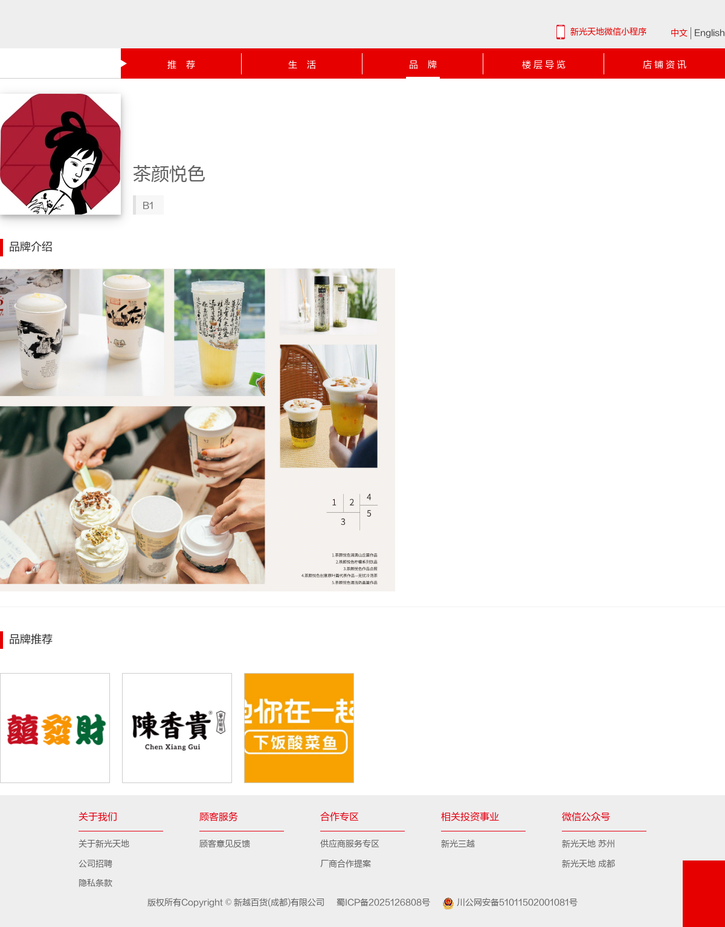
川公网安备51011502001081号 (505, 903)
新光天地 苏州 (588, 844)
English (709, 33)
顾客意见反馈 (224, 844)
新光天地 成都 (588, 864)
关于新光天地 (104, 844)
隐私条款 (95, 883)
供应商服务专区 (349, 844)
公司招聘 (95, 864)
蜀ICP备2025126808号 (378, 902)
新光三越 (458, 844)
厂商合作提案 (345, 864)
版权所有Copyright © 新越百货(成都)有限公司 (237, 902)
